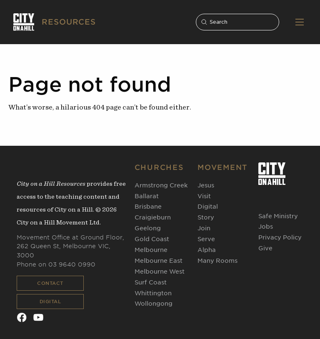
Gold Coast (152, 239)
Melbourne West (160, 271)
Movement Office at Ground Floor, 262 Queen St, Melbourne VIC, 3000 (70, 246)
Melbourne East (158, 260)
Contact (50, 283)
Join (204, 228)
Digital (50, 301)
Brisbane (148, 206)
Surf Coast (151, 282)
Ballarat (147, 196)
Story (206, 217)
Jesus (206, 185)
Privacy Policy (280, 237)
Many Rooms (218, 260)
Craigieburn (153, 217)
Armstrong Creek (161, 185)
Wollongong (153, 303)
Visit (204, 196)
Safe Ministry (278, 216)
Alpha (207, 250)
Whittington (153, 293)
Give (265, 248)
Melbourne (151, 250)
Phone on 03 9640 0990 (56, 264)
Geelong (148, 228)
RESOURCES (69, 21)
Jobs (265, 226)
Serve (206, 239)
